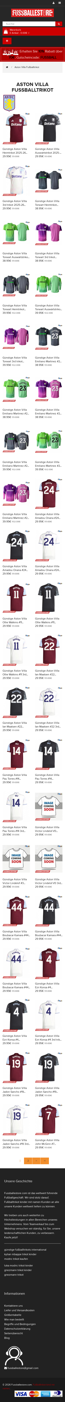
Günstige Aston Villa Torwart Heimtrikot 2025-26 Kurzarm (47, 204)
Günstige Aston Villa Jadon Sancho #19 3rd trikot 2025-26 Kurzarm (16, 1143)
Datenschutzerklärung (17, 1328)
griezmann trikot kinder (18, 1270)
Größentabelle (12, 1315)
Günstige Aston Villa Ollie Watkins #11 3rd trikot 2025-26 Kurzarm (16, 674)
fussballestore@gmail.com (23, 1368)
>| (45, 1160)
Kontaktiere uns (13, 1305)
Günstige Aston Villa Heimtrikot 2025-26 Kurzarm (15, 152)
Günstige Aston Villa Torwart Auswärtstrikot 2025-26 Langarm (48, 309)
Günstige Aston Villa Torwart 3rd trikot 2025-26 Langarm (15, 361)
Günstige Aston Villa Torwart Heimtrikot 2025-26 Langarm (15, 309)
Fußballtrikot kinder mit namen (22, 1202)
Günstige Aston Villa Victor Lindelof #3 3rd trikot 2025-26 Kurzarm (48, 883)
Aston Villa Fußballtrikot (27, 67)
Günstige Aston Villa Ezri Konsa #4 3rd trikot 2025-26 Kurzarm (48, 1039)
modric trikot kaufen (16, 1259)
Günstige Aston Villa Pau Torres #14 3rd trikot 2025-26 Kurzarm (16, 831)
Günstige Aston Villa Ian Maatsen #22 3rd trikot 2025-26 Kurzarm (48, 726)
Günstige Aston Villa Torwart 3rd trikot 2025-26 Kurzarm (47, 257)
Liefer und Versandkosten (19, 1310)
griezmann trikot (14, 1274)
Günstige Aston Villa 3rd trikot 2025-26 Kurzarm (15, 204)
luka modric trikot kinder (18, 1265)
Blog (7, 1338)
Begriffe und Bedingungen (20, 1324)
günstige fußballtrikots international (25, 1249)
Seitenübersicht (13, 1333)
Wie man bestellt (14, 1319)
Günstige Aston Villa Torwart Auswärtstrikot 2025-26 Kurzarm (16, 257)
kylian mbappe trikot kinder (20, 1254)
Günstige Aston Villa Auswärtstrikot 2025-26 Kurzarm (47, 152)
